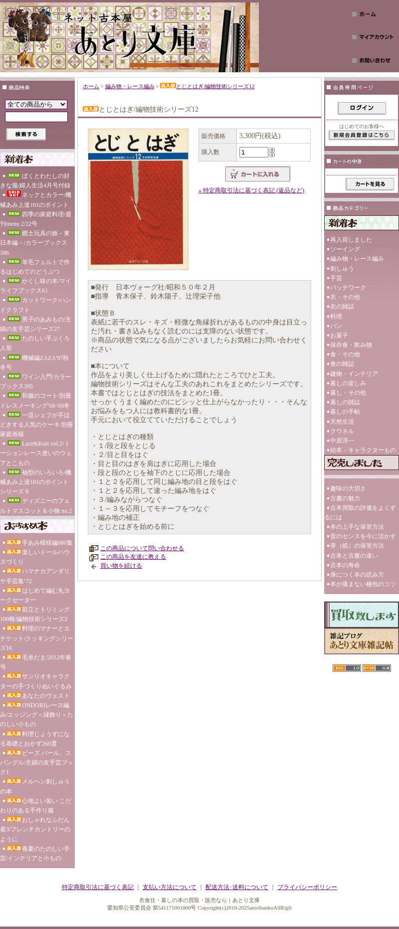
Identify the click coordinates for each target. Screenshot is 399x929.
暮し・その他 (348, 392)
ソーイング (345, 249)
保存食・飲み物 (351, 344)
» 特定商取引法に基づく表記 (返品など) (251, 190)
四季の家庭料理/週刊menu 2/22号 (35, 219)
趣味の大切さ (348, 488)
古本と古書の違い (354, 555)
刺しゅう (342, 268)
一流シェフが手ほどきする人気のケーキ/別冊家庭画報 (36, 425)
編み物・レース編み (130, 86)
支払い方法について (170, 887)
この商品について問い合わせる (142, 548)
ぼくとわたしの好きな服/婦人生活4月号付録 (35, 180)
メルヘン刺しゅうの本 (35, 786)
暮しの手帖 (345, 411)
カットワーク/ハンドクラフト (35, 305)
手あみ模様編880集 (39, 542)
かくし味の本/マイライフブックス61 (35, 286)
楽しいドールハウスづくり (35, 557)
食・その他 (345, 354)
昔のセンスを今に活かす (363, 536)
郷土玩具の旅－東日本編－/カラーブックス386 (35, 243)
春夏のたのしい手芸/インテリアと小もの (35, 853)
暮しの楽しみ (348, 383)
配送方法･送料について (236, 887)
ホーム (91, 86)
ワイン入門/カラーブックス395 (35, 381)
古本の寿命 (345, 565)
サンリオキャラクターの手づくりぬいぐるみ (36, 681)
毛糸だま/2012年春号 (35, 662)
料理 (336, 316)
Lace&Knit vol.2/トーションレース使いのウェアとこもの (36, 453)
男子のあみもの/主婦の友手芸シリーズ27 (35, 324)
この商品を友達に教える (133, 556)
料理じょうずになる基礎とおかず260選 (35, 739)
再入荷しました (351, 239)
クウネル (342, 431)
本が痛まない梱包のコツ (363, 584)
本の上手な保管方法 (357, 526)
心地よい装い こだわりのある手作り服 (35, 805)
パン (336, 325)
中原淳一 (342, 440)
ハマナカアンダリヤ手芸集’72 (35, 576)
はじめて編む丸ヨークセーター (35, 595)
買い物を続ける (121, 565)
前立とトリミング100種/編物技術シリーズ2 (35, 614)
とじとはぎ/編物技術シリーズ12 (207, 86)
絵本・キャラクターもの (363, 450)
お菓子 (339, 335)
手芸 (336, 278)
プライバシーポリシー (307, 887)
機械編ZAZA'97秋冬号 (34, 362)
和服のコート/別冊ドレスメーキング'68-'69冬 (35, 400)
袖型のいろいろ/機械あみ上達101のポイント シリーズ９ (35, 482)
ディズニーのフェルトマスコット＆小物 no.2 (36, 505)
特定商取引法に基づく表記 (98, 887)
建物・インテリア (354, 373)
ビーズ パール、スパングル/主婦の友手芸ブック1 (36, 762)
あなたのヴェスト (38, 695)
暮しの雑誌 (345, 402)
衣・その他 (345, 297)
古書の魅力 (345, 498)
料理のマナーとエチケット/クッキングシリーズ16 (36, 638)
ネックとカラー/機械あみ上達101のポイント (35, 199)
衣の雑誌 (342, 306)
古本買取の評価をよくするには (360, 512)
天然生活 (342, 421)
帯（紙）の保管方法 (357, 545)
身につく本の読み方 (357, 574)
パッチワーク (348, 287)
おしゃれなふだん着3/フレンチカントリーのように (35, 829)
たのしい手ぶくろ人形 (35, 343)
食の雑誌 (342, 363)
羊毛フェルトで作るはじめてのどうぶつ (35, 267)
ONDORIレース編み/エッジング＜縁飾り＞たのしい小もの (36, 715)
